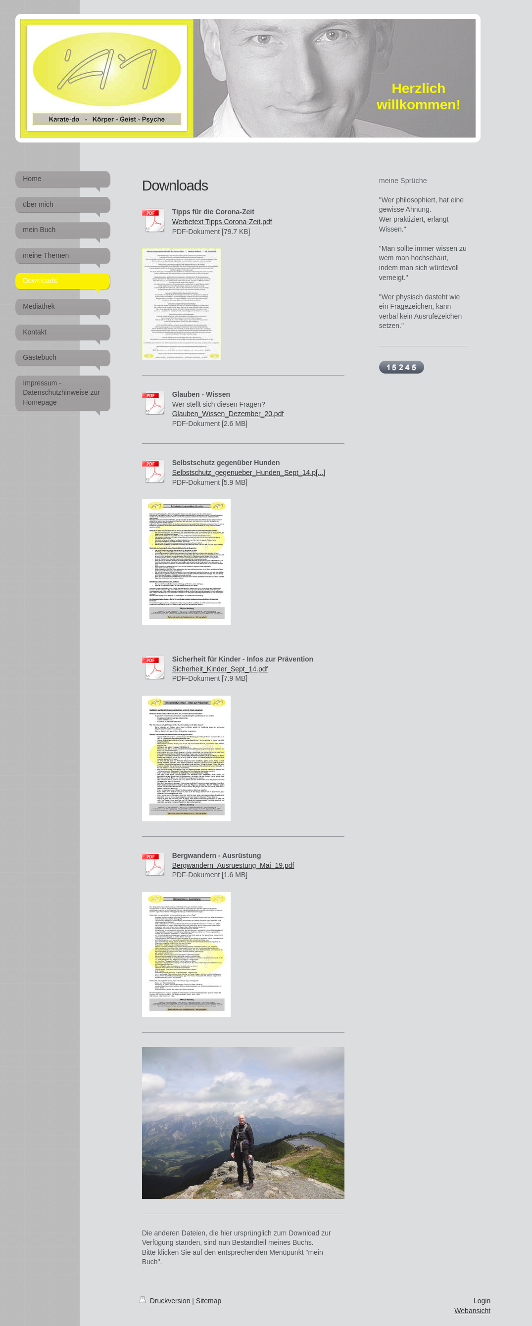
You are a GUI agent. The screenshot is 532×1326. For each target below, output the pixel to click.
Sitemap (208, 1301)
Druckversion (165, 1301)
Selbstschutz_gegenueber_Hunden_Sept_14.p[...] (249, 472)
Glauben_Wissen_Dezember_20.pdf (228, 414)
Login (482, 1301)
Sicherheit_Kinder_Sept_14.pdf (220, 669)
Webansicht (472, 1311)
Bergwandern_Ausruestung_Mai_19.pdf (233, 865)
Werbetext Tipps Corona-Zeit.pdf (222, 222)
